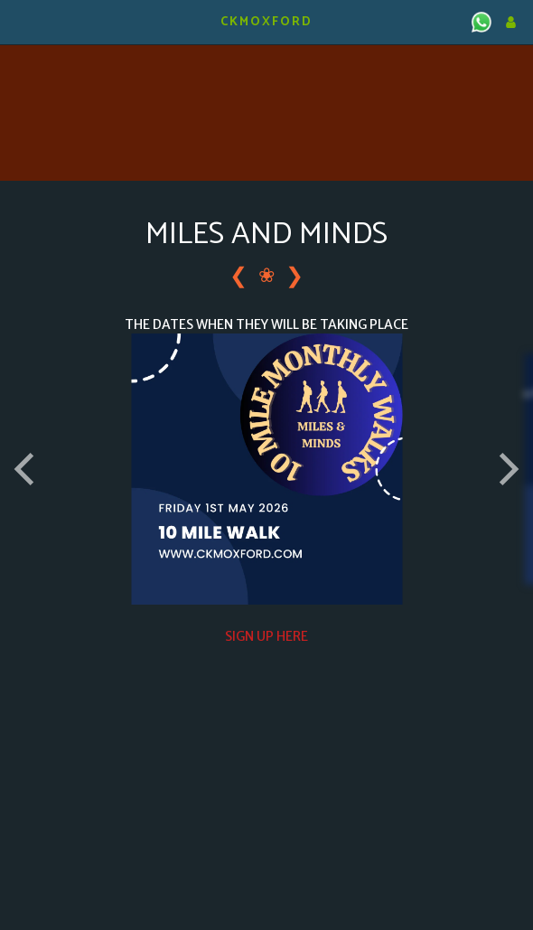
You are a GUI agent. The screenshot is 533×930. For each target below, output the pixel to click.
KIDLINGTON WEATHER (266, 68)
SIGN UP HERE (266, 636)
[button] (20, 21)
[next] (506, 469)
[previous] (27, 469)
